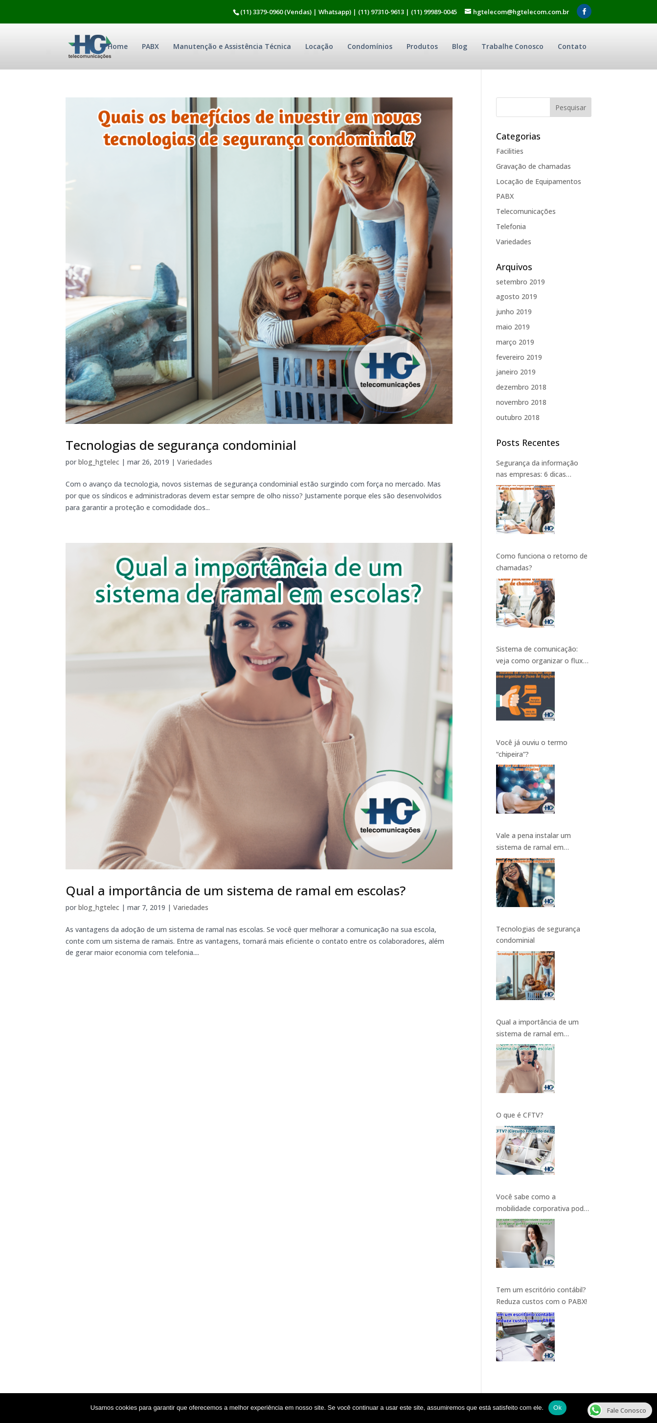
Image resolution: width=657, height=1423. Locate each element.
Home (118, 46)
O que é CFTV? (520, 1115)
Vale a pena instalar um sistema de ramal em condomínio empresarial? (536, 842)
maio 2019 (513, 326)
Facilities (509, 151)
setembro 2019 (520, 281)
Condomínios (369, 46)
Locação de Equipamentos (538, 181)
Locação (319, 46)
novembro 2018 (521, 402)
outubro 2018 (518, 417)
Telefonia (511, 226)
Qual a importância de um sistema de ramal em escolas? (236, 890)
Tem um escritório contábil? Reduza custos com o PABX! (541, 1295)
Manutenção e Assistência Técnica (232, 46)
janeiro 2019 (516, 371)
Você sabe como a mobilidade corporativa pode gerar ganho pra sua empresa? (542, 1203)
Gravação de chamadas (533, 166)
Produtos (422, 46)
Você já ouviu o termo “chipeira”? (531, 748)
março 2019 (515, 342)
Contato (572, 46)
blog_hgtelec (98, 462)
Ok (557, 1407)
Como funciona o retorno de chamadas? (542, 561)
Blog (459, 46)
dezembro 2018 (521, 387)
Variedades (194, 462)
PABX (150, 46)
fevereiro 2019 (519, 357)
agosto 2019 (516, 296)
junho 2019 (514, 311)
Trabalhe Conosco (512, 46)
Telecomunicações (526, 211)
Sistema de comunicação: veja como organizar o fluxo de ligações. (542, 655)
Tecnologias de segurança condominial (181, 445)
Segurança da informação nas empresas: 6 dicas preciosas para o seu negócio (543, 469)
